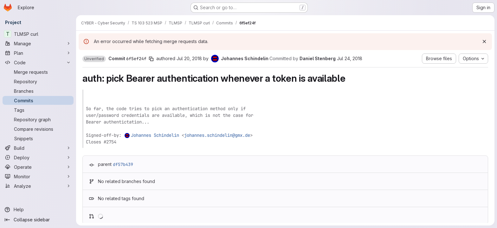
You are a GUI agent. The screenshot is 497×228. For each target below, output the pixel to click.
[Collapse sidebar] (38, 219)
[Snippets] (38, 138)
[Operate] (38, 166)
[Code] (38, 62)
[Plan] (38, 52)
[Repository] (38, 81)
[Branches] (38, 90)
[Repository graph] (38, 119)
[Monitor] (38, 176)
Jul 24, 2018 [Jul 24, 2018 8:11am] (349, 58)
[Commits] (38, 100)
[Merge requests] (38, 71)
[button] (94, 59)
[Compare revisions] (38, 128)
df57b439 (123, 164)
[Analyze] (38, 185)
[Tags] (38, 109)
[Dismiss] (484, 41)
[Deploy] (38, 157)
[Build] (38, 147)
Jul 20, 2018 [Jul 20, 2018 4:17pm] (189, 58)
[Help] (38, 209)
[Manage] (38, 43)
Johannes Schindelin (155, 135)
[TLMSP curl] (38, 33)
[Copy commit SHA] (151, 59)
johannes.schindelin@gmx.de (217, 135)
